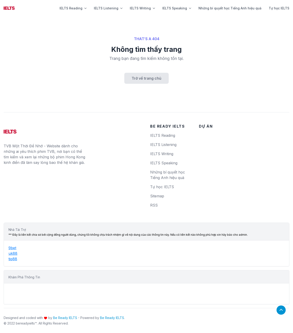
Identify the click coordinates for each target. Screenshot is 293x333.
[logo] (10, 130)
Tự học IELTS (279, 8)
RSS (154, 205)
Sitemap (157, 196)
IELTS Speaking (176, 8)
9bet (12, 248)
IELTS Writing (142, 8)
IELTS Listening (108, 8)
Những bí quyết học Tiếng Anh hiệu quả (229, 8)
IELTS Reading (73, 8)
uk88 (12, 253)
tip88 (12, 259)
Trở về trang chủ (146, 78)
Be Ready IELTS (65, 318)
